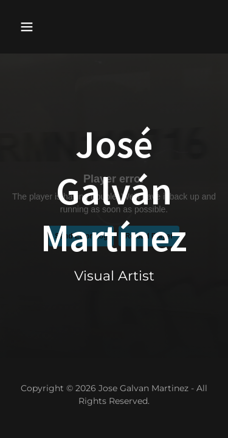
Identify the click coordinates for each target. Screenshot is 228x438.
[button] (37, 27)
